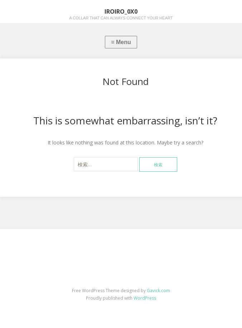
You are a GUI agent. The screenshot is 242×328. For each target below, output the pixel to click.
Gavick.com (158, 290)
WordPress (145, 298)
